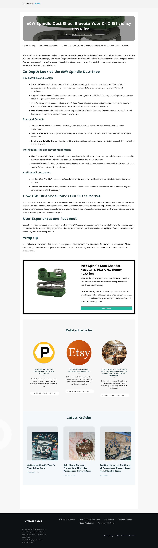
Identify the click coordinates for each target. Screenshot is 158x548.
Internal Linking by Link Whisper (32, 540)
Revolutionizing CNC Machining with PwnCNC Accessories (44, 368)
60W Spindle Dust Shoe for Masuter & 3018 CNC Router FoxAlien (101, 269)
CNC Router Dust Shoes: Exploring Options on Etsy (79, 368)
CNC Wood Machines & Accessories (82, 35)
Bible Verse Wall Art (28, 542)
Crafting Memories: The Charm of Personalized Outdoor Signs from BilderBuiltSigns (115, 468)
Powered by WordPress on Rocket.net (34, 534)
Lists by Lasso (26, 537)
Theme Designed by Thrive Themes (33, 532)
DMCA (117, 536)
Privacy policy (108, 536)
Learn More (106, 308)
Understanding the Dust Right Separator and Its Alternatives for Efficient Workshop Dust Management (114, 368)
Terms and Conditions (128, 536)
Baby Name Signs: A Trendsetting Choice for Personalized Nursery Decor (77, 468)
